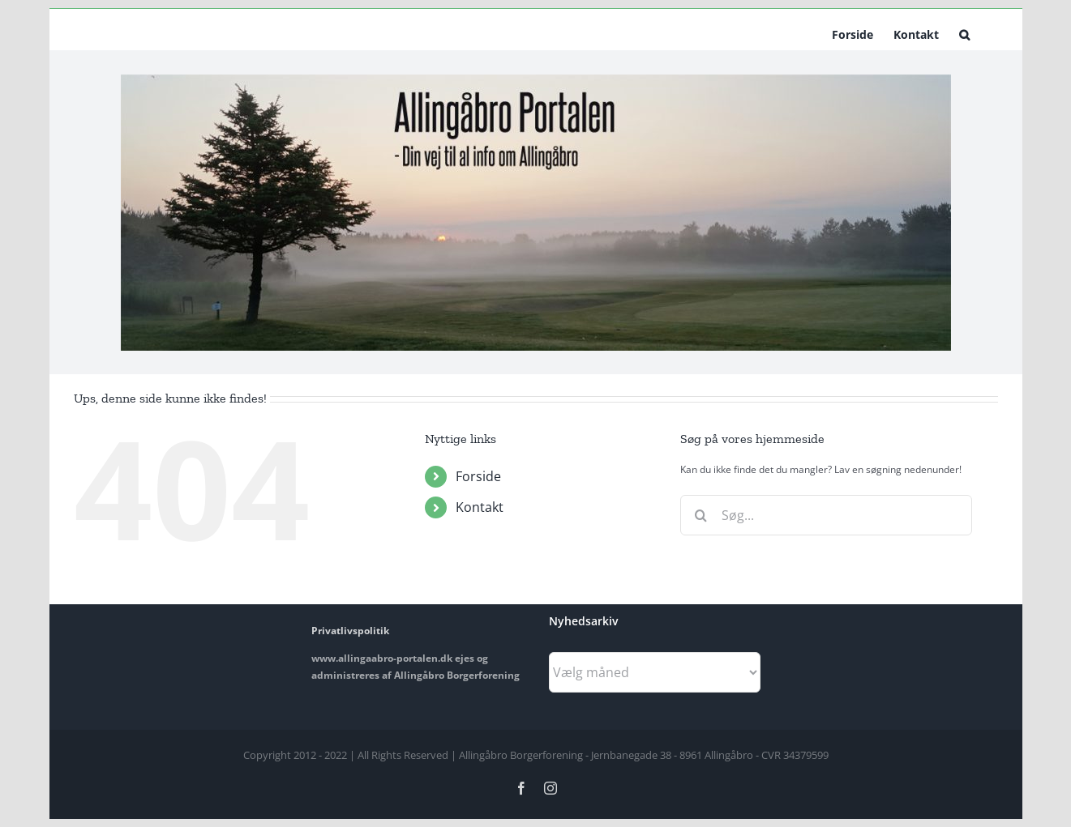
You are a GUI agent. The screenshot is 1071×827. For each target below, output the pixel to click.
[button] (964, 33)
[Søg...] (826, 515)
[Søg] (700, 515)
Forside (478, 476)
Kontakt (479, 507)
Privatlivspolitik (350, 630)
